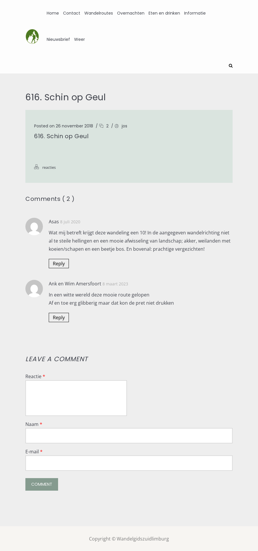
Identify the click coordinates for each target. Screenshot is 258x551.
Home (53, 13)
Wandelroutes (98, 13)
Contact (71, 13)
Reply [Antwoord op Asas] (59, 263)
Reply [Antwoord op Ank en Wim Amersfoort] (59, 317)
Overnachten (130, 13)
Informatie (195, 13)
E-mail (34, 451)
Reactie (35, 376)
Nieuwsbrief (58, 39)
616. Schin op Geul (61, 135)
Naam (33, 423)
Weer (79, 39)
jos (124, 125)
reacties (49, 166)
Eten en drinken (164, 13)
